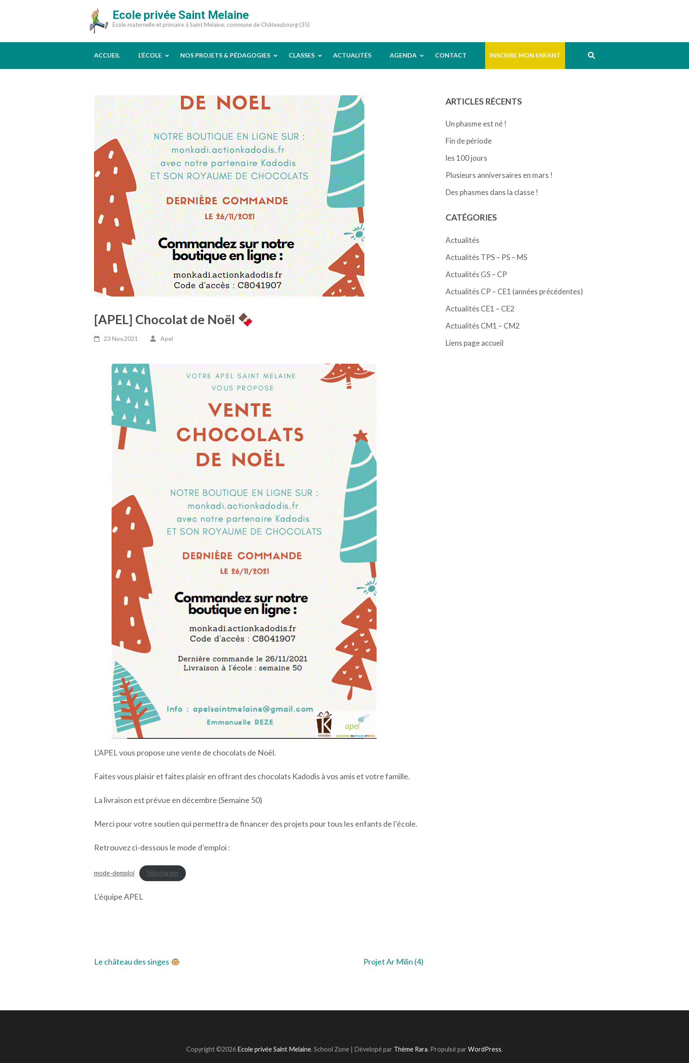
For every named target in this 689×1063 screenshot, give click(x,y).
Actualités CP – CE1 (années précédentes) (514, 291)
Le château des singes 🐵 (137, 961)
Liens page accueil (475, 342)
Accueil (107, 55)
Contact (451, 55)
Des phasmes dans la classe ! (492, 192)
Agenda (403, 55)
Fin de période (469, 140)
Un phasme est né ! (476, 123)
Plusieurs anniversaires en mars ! (499, 175)
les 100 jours (466, 158)
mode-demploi (114, 873)
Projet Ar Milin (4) (393, 961)
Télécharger (162, 873)
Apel (166, 338)
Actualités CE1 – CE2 (480, 308)
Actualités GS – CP (476, 274)
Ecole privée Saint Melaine (180, 15)
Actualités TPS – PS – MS (486, 257)
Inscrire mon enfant (525, 55)
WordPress (484, 1049)
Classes (302, 55)
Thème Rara (411, 1049)
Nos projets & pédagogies (225, 55)
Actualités (352, 55)
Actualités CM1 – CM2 (483, 325)
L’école (150, 55)
